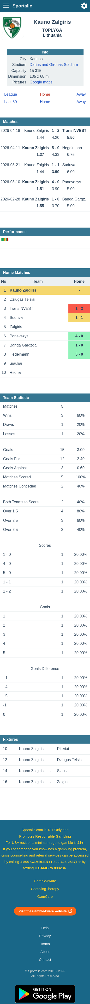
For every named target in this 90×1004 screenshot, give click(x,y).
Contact (45, 960)
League (10, 94)
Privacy (45, 936)
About (44, 952)
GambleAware (45, 881)
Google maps (41, 82)
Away (81, 94)
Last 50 (10, 102)
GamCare (45, 896)
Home (45, 102)
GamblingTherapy (45, 889)
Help (44, 928)
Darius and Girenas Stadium (54, 65)
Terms (45, 944)
